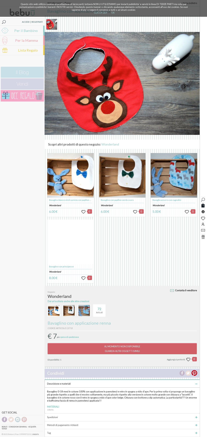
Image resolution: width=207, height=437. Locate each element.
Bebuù (4, 427)
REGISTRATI (37, 22)
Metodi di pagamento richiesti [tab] (122, 425)
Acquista (32, 427)
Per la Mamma (26, 40)
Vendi (4, 429)
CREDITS (35, 434)
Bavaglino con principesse (61, 266)
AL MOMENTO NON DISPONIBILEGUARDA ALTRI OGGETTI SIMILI (122, 348)
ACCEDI (25, 22)
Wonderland (110, 144)
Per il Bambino (26, 30)
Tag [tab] (122, 432)
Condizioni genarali (18, 427)
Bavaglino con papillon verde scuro (117, 200)
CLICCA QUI (100, 12)
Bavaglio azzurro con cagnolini (166, 200)
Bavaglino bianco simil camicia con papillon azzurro (73, 200)
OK (113, 12)
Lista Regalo (28, 50)
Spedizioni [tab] (122, 417)
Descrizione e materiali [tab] (122, 383)
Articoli (99, 309)
